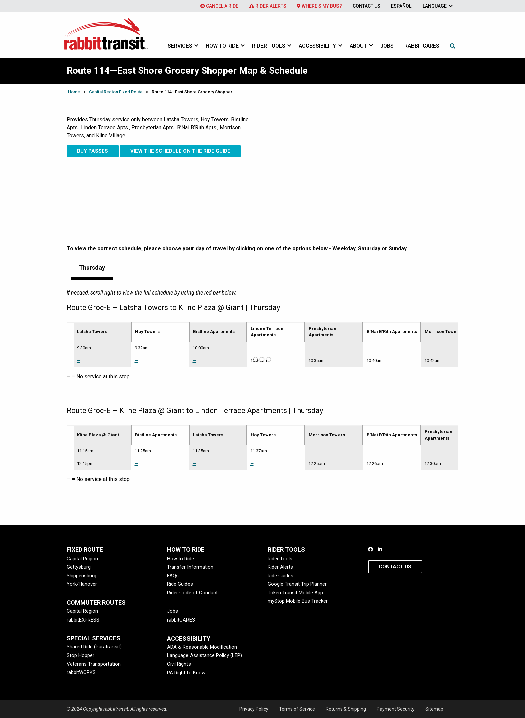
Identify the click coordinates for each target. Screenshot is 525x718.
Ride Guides (180, 584)
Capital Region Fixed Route (116, 91)
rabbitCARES (181, 620)
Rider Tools (268, 46)
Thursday (92, 267)
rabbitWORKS (81, 672)
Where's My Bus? (319, 6)
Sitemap (434, 709)
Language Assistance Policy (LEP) (204, 655)
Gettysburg (79, 567)
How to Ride (222, 46)
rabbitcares (421, 46)
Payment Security (396, 709)
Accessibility (317, 46)
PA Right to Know (186, 673)
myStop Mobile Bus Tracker (298, 601)
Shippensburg (81, 576)
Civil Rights (179, 664)
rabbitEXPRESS (83, 620)
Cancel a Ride (219, 6)
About (358, 46)
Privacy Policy (253, 709)
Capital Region (82, 559)
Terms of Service (297, 709)
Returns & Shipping (346, 709)
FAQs (173, 576)
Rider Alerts (267, 6)
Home (74, 91)
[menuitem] (219, 6)
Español (401, 6)
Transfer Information (190, 567)
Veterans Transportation (94, 664)
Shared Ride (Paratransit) (94, 647)
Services (180, 46)
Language (435, 6)
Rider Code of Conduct (192, 593)
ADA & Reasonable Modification (202, 647)
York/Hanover (82, 584)
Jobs (387, 46)
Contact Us (366, 6)
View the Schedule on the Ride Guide (180, 151)
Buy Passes (92, 151)
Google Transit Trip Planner (297, 584)
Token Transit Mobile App (295, 593)
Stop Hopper (80, 655)
